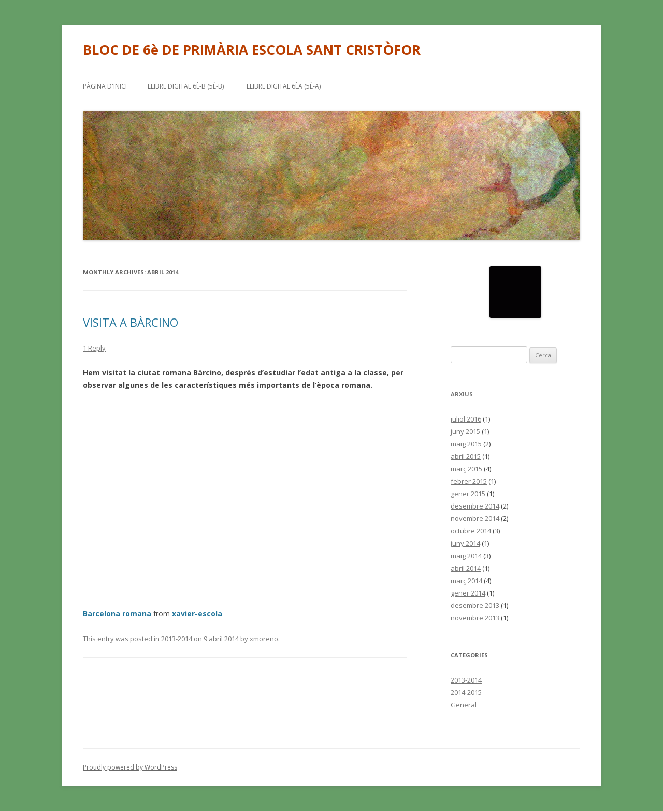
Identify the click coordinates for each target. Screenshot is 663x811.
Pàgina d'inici (105, 86)
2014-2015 (466, 692)
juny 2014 (465, 543)
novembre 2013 (475, 617)
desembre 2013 (475, 605)
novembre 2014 (475, 518)
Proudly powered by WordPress (130, 767)
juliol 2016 (466, 419)
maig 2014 (466, 555)
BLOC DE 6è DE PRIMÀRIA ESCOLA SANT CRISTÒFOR (252, 49)
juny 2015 (465, 431)
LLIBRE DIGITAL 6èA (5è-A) (284, 86)
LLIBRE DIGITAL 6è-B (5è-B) (186, 86)
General (464, 704)
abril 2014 (466, 568)
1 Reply (94, 348)
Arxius (462, 394)
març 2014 (466, 580)
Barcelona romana (117, 613)
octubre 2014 (471, 530)
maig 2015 (466, 443)
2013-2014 (176, 638)
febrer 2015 (469, 481)
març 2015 (466, 468)
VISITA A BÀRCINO (130, 322)
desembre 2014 (475, 506)
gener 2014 (468, 593)
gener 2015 (468, 493)
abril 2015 (466, 456)
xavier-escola (197, 613)
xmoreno (264, 638)
